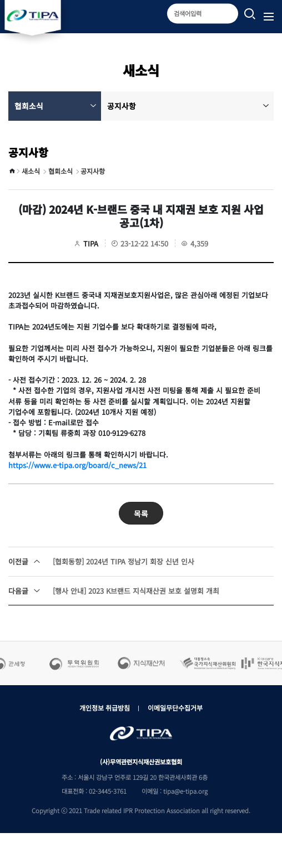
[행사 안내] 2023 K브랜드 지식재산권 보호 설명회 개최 (113, 590)
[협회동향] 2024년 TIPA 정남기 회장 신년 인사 (101, 561)
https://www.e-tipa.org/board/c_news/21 (77, 465)
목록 (141, 513)
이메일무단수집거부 (175, 707)
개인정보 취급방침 (104, 707)
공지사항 (188, 105)
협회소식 (55, 105)
